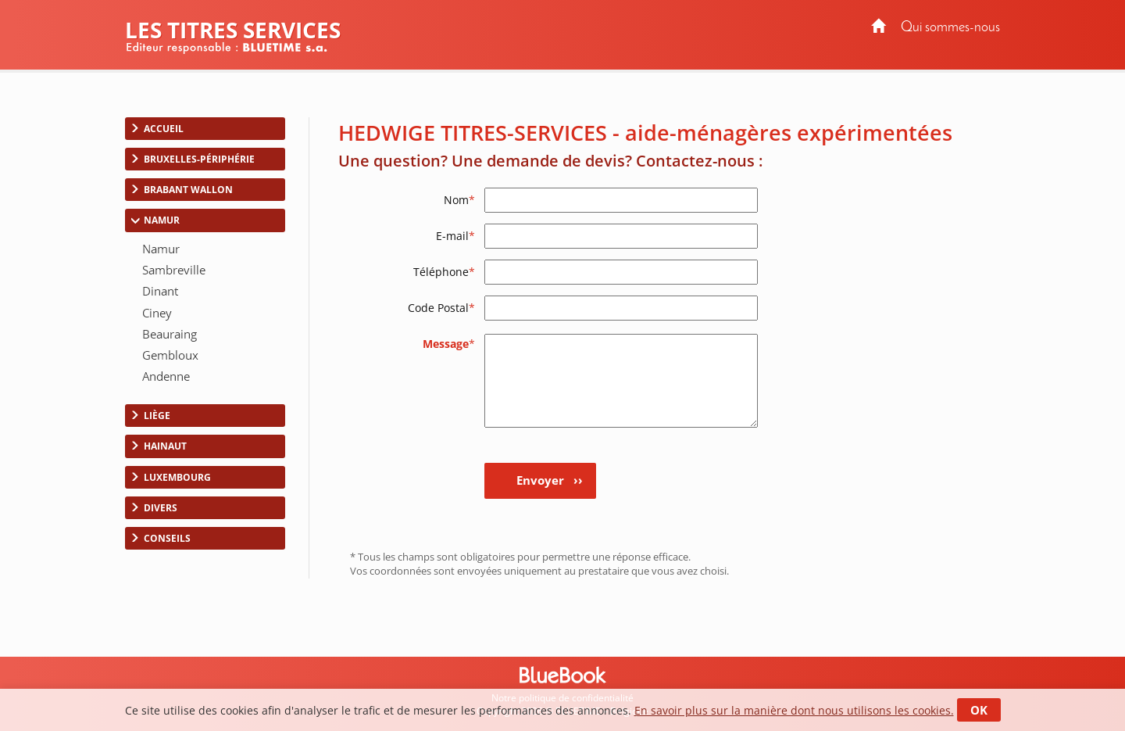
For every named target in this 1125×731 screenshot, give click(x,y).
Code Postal (441, 307)
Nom (459, 199)
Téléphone (444, 271)
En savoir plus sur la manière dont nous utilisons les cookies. (794, 710)
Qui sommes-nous (950, 27)
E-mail (455, 235)
